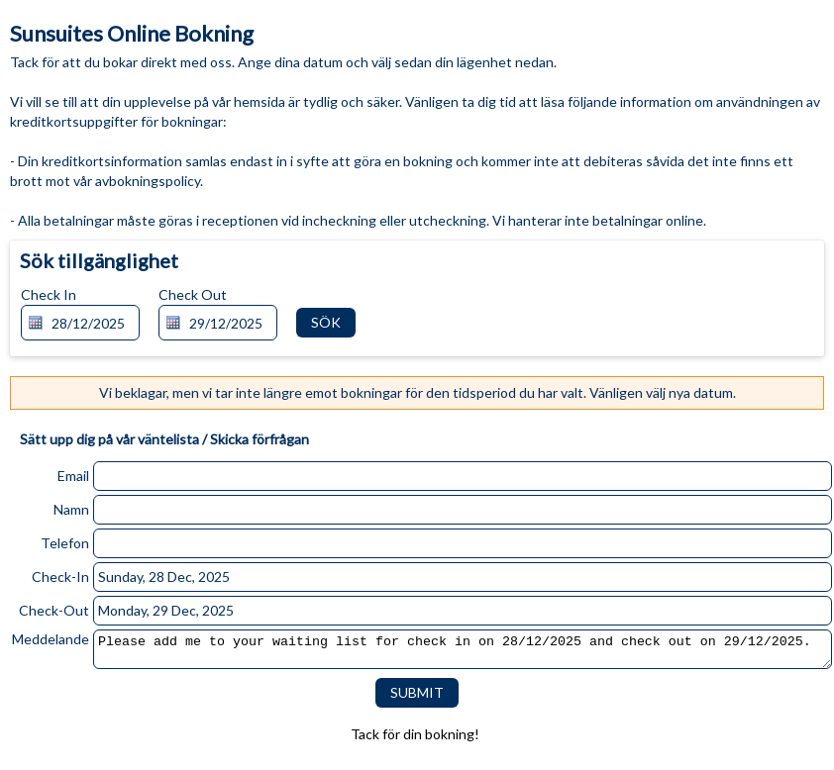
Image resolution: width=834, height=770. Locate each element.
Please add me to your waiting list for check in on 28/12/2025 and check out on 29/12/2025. (462, 652)
